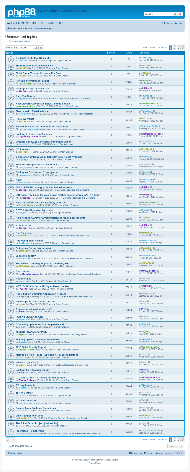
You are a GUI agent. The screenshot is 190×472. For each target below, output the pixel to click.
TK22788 (23, 289)
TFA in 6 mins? (24, 392)
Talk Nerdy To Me (30, 129)
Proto (21, 312)
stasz (21, 426)
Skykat (22, 334)
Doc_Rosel (24, 152)
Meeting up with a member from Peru (37, 339)
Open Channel (64, 60)
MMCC (51, 23)
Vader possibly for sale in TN (32, 88)
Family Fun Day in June (29, 316)
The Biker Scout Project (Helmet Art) (37, 423)
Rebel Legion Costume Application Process (41, 294)
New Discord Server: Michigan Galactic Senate (43, 103)
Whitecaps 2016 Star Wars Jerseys (36, 301)
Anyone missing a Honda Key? (34, 309)
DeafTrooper (25, 243)
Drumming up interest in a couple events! (40, 324)
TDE (61, 23)
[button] (183, 47)
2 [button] (174, 47)
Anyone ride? (23, 278)
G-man (22, 319)
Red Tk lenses (24, 233)
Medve (22, 281)
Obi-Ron (23, 91)
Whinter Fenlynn (27, 380)
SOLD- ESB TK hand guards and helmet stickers (44, 187)
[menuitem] (25, 23)
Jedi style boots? (26, 255)
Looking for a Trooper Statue (32, 370)
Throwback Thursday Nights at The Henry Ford (43, 263)
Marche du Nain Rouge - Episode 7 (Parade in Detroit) (47, 354)
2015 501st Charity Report (31, 347)
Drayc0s (23, 213)
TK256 (22, 220)
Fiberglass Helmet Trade (30, 430)
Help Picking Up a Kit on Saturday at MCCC (41, 202)
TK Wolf (22, 395)
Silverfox (23, 342)
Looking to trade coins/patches (34, 134)
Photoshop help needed (29, 240)
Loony (22, 365)
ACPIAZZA (24, 266)
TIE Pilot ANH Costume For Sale (34, 65)
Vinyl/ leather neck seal (29, 415)
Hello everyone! (25, 118)
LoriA (21, 304)
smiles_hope (25, 182)
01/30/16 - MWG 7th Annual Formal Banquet (41, 377)
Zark (24, 403)
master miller (25, 258)
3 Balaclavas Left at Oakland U (33, 58)
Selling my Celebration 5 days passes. (38, 172)
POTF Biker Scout (26, 400)
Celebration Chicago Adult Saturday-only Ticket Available (49, 157)
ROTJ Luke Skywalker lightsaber (35, 210)
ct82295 (22, 68)
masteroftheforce (27, 106)
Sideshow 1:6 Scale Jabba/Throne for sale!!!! (42, 126)
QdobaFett (27, 167)
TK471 (22, 357)
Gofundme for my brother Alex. (34, 248)
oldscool (26, 84)
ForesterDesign (26, 205)
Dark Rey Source (25, 96)
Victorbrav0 (24, 114)
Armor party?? (24, 225)
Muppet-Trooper (26, 350)
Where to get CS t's (27, 362)
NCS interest (23, 149)
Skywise (23, 98)
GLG (34, 23)
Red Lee (23, 121)
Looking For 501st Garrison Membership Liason (43, 141)
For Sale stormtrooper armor (32, 80)
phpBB (85, 460)
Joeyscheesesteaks (28, 433)
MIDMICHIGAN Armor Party (31, 332)
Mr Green (23, 410)
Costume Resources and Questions (75, 98)
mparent (26, 175)
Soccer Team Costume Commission (36, 408)
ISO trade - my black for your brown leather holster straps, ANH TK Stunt (58, 195)
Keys (19, 179)
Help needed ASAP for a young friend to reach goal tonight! (50, 217)
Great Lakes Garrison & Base (63, 11)
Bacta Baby (24, 251)
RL (42, 23)
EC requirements (25, 385)
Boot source (23, 271)
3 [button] (178, 47)
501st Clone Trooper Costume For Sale (38, 73)
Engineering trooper (28, 136)
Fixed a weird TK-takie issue (32, 111)
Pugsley (22, 159)
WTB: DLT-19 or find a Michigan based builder (42, 286)
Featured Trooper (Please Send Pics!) (37, 164)
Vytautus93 (24, 144)
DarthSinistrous (30, 274)
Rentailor (23, 235)
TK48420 (23, 60)
